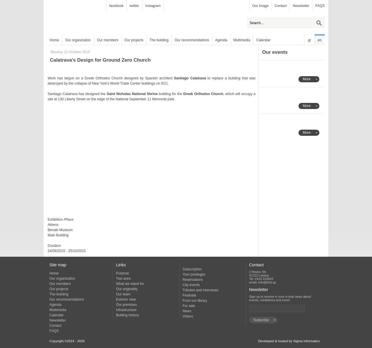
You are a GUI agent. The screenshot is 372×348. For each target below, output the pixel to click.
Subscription (192, 269)
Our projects (133, 40)
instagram (153, 6)
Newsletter (301, 6)
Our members (107, 40)
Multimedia (241, 40)
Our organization (78, 40)
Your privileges (194, 274)
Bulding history (127, 315)
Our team (123, 294)
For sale (189, 306)
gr (309, 40)
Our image (260, 6)
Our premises (126, 305)
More (307, 79)
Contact (281, 6)
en (319, 40)
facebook (116, 6)
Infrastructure (126, 310)
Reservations (193, 280)
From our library (195, 301)
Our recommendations (192, 40)
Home (54, 40)
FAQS (320, 6)
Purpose (122, 273)
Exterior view (126, 299)
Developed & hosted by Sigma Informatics (289, 341)
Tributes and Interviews (201, 290)
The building (158, 40)
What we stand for (130, 284)
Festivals (189, 295)
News (187, 311)
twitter (134, 6)
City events (191, 285)
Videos (188, 316)
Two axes (123, 278)
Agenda (221, 40)
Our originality (126, 289)
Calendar (263, 40)
